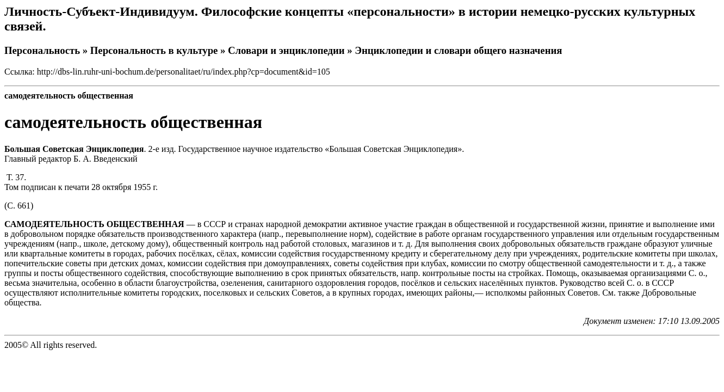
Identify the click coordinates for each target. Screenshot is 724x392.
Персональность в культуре (154, 50)
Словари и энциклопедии (286, 50)
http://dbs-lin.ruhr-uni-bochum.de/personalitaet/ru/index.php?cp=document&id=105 (183, 71)
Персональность (42, 50)
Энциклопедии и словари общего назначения (458, 50)
